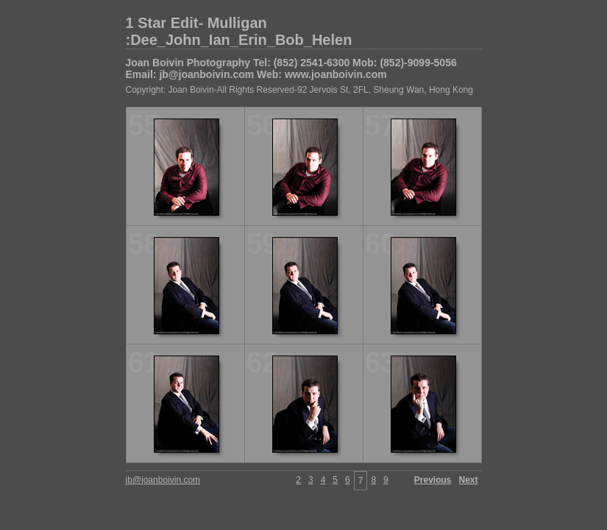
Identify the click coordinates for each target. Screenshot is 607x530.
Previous (433, 480)
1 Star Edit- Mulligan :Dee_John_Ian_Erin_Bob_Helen (239, 31)
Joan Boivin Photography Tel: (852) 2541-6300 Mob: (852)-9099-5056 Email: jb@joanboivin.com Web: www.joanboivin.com (291, 68)
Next (468, 480)
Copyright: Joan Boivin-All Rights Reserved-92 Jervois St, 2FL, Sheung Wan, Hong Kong (299, 90)
